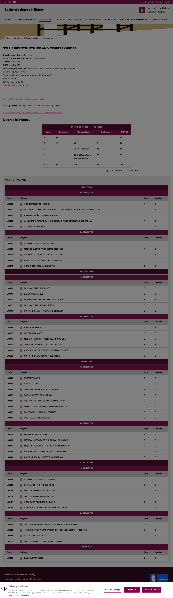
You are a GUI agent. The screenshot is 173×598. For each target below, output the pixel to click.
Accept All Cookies (151, 592)
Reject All (131, 592)
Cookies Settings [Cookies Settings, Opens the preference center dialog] (112, 592)
